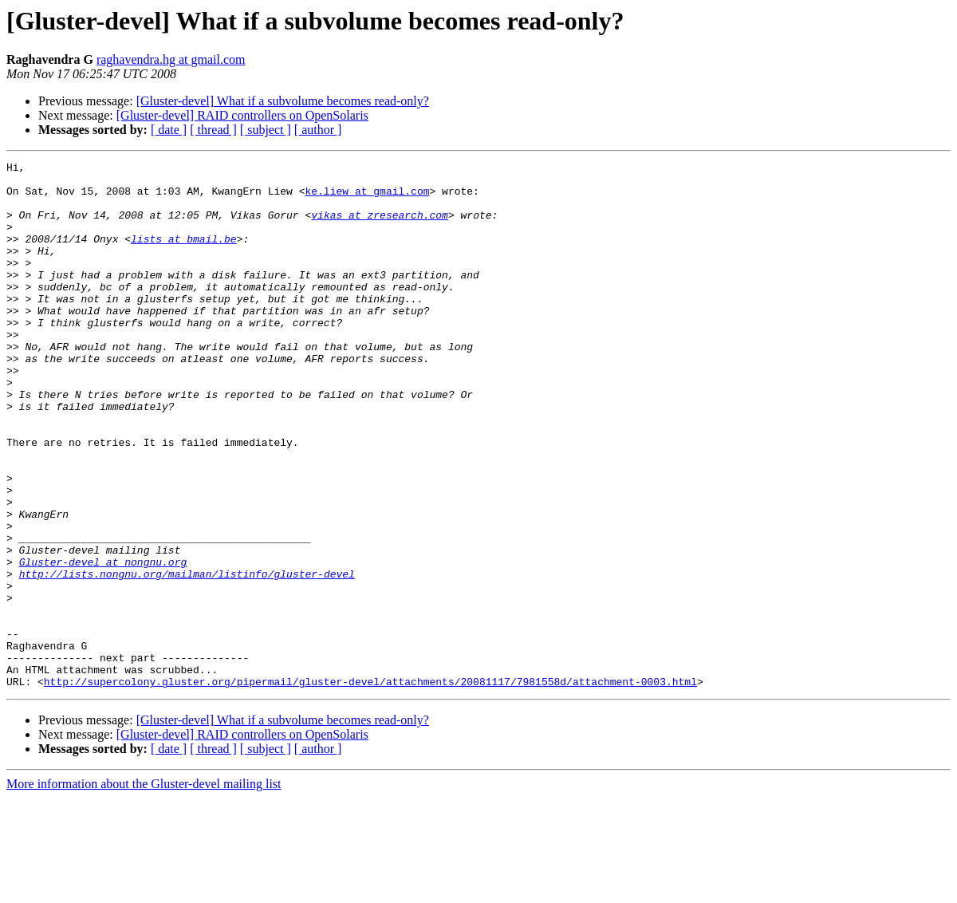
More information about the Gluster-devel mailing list (144, 889)
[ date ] (169, 129)
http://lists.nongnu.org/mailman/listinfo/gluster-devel (187, 657)
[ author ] (318, 129)
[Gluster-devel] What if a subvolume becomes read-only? (282, 101)
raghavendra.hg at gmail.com (171, 59)
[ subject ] (265, 129)
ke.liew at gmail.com (367, 198)
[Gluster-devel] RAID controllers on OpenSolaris (242, 115)
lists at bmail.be (184, 255)
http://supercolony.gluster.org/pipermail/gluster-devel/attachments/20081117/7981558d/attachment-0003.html (370, 786)
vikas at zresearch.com (379, 226)
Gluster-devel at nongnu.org (103, 643)
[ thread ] (213, 129)
